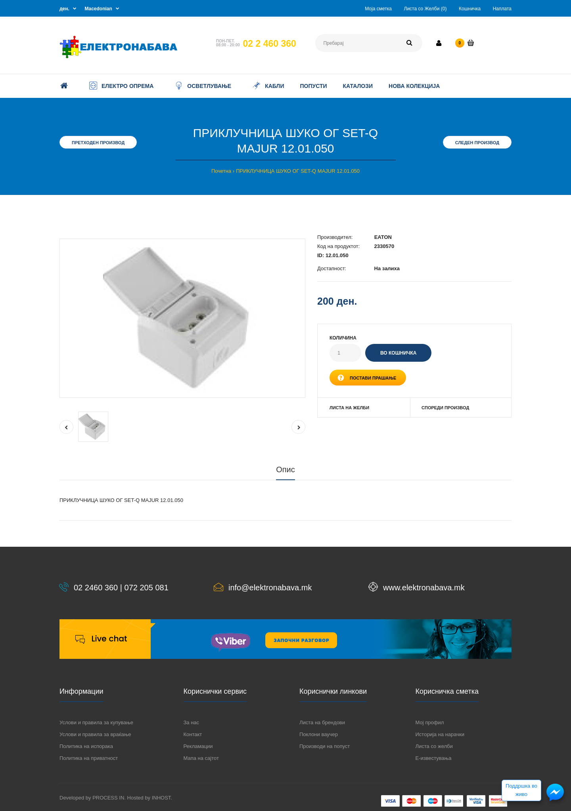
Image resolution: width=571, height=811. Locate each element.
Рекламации (198, 746)
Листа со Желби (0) (425, 8)
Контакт (193, 734)
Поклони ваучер (318, 734)
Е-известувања (434, 758)
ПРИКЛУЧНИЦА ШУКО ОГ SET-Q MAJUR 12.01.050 (298, 171)
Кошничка (470, 8)
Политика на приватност (88, 758)
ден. (64, 8)
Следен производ (477, 142)
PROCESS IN (108, 798)
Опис (285, 469)
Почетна (221, 171)
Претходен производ (98, 142)
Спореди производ (445, 407)
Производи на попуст (324, 746)
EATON (383, 237)
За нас (191, 722)
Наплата (502, 8)
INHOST (161, 798)
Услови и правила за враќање (95, 734)
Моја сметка (378, 8)
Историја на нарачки (440, 734)
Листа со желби (434, 746)
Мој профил (430, 722)
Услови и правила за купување (96, 722)
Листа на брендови (322, 722)
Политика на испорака (86, 746)
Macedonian (98, 8)
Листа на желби (349, 407)
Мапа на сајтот (201, 758)
